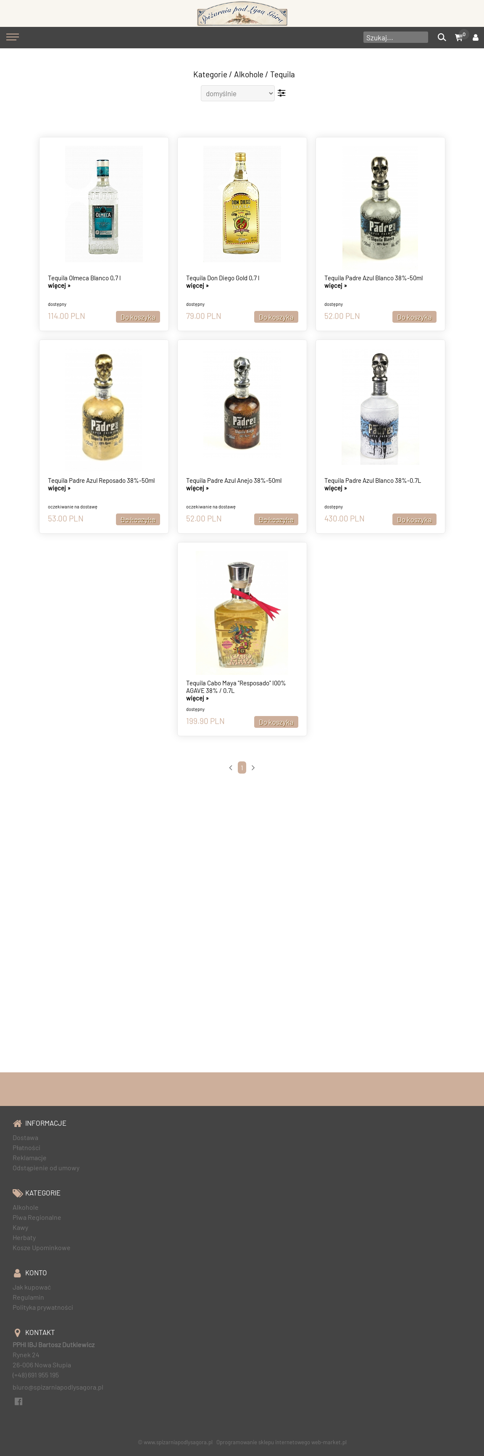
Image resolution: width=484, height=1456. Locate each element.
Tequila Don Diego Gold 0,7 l (222, 278)
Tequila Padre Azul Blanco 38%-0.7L (372, 480)
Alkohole (248, 74)
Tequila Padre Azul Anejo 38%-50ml (233, 480)
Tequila (282, 74)
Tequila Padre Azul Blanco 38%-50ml (373, 278)
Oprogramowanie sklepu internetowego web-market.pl (281, 1442)
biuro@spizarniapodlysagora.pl (58, 1387)
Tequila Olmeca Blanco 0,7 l (84, 278)
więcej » (59, 285)
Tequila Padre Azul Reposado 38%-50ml (101, 480)
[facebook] (18, 1400)
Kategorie (210, 74)
